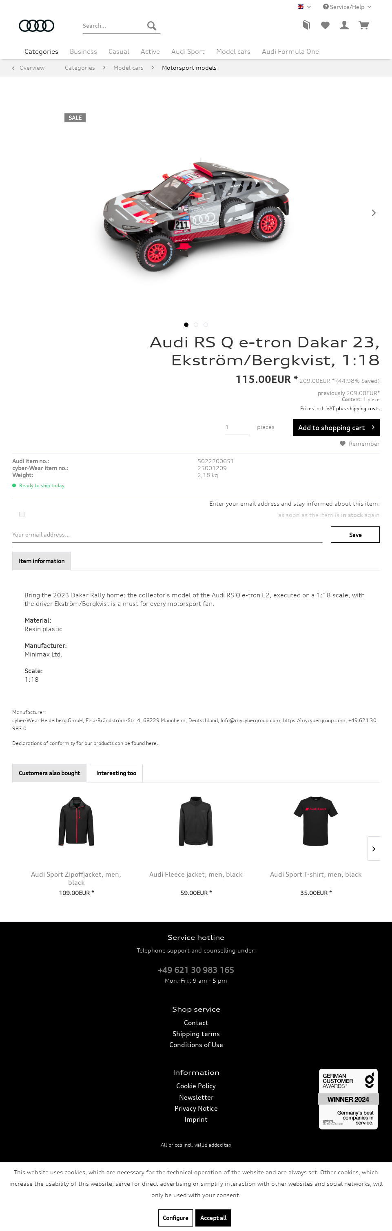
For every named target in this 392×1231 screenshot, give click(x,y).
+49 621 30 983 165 (196, 970)
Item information (41, 560)
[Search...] (122, 26)
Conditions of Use (196, 1045)
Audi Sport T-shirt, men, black (315, 874)
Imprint (196, 1119)
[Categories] (41, 51)
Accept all (213, 1217)
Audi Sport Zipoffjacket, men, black (76, 878)
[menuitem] (122, 26)
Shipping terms (196, 1034)
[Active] (150, 51)
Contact (196, 1023)
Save (355, 534)
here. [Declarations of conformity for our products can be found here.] (152, 743)
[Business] (83, 51)
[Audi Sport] (188, 51)
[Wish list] (325, 26)
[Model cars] (233, 51)
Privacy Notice (196, 1108)
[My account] (345, 26)
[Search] (151, 26)
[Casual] (119, 51)
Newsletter (196, 1097)
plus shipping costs (358, 408)
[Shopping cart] (364, 26)
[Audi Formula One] (290, 51)
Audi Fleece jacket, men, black (195, 874)
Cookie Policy (196, 1086)
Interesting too (116, 772)
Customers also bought (49, 772)
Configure (175, 1217)
